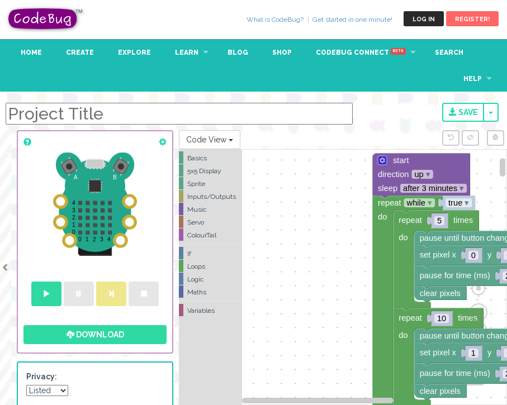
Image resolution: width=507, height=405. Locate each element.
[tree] (210, 234)
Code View (209, 139)
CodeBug (45, 18)
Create (80, 52)
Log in (424, 19)
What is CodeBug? (275, 19)
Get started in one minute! (352, 19)
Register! (472, 19)
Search (449, 52)
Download (95, 334)
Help (472, 79)
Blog (238, 52)
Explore (134, 52)
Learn (186, 52)
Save (463, 112)
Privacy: (41, 376)
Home (31, 52)
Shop (282, 52)
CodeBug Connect (361, 52)
